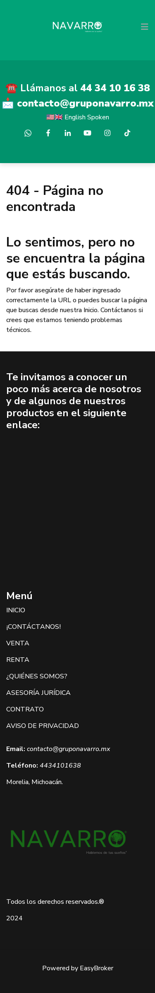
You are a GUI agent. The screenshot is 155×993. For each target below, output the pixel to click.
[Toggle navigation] (144, 27)
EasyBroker (96, 968)
